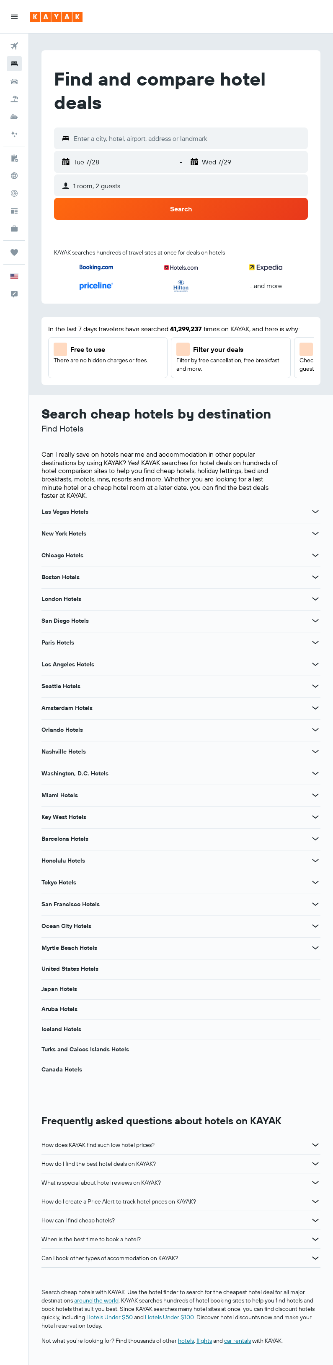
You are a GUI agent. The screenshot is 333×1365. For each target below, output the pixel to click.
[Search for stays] (14, 63)
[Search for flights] (14, 46)
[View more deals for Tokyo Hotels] (315, 882)
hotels (186, 1340)
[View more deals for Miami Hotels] (315, 795)
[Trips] (14, 252)
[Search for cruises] (14, 116)
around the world (96, 1300)
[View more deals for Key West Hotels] (315, 817)
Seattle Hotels (60, 686)
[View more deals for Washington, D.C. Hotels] (315, 773)
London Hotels (61, 599)
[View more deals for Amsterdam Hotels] (315, 708)
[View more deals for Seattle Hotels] (315, 686)
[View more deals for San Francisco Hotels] (315, 904)
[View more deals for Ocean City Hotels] (315, 926)
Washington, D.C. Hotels (74, 773)
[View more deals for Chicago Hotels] (315, 555)
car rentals (237, 1340)
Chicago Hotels (62, 555)
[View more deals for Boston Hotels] (315, 577)
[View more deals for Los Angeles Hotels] (315, 664)
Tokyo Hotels (58, 882)
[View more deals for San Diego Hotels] (315, 621)
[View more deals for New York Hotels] (315, 533)
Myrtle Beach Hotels (69, 948)
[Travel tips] (14, 211)
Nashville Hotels (63, 751)
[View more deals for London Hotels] (315, 599)
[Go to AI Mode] (14, 134)
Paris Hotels (57, 642)
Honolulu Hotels (63, 860)
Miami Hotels (59, 795)
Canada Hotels (61, 1069)
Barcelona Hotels (64, 838)
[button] (14, 17)
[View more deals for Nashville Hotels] (315, 751)
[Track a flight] (14, 193)
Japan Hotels (59, 989)
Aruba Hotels (59, 1009)
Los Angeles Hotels (67, 664)
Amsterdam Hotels (67, 708)
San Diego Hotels (65, 620)
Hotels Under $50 (109, 1317)
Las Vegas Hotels (64, 511)
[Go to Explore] (14, 175)
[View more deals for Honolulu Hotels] (315, 860)
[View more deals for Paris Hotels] (315, 642)
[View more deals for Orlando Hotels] (315, 730)
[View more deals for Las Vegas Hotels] (315, 512)
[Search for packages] (14, 99)
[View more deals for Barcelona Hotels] (315, 839)
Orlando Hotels (62, 729)
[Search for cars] (14, 81)
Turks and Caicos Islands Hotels (85, 1049)
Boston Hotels (60, 577)
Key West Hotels (63, 817)
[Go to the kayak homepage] (56, 17)
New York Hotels (63, 533)
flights (204, 1340)
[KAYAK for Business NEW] (14, 228)
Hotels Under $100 (169, 1317)
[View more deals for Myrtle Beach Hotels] (315, 948)
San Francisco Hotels (70, 904)
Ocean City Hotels (66, 926)
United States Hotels (69, 968)
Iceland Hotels (61, 1029)
